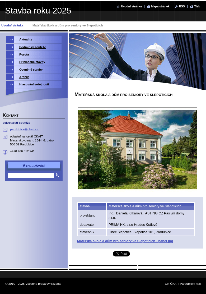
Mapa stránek (160, 6)
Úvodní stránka (131, 6)
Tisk (197, 6)
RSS (182, 6)
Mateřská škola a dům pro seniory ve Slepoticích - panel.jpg (125, 241)
